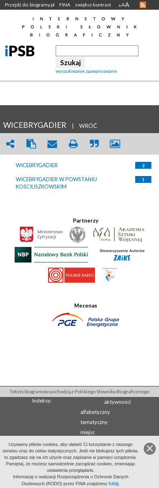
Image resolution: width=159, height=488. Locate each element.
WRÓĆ (88, 125)
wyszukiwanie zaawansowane (86, 71)
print (73, 144)
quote (94, 144)
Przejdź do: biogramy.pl (29, 5)
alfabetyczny (95, 412)
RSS (143, 5)
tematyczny (94, 422)
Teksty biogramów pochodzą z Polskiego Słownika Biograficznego (79, 391)
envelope (52, 144)
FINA (64, 5)
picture (115, 144)
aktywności (117, 402)
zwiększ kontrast (93, 5)
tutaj (114, 483)
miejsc (87, 432)
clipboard (31, 144)
